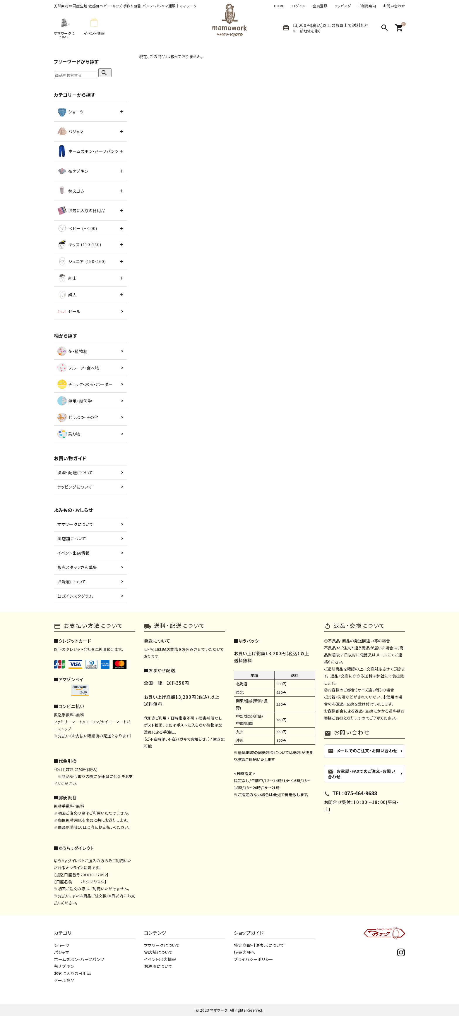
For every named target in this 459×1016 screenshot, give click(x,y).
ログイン (299, 6)
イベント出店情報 (73, 553)
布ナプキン (64, 966)
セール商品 (64, 980)
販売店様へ (245, 952)
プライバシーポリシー (253, 959)
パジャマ (61, 952)
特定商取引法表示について (259, 945)
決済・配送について (75, 472)
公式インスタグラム (75, 596)
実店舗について (71, 538)
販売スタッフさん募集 (77, 567)
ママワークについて (75, 524)
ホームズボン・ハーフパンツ (79, 959)
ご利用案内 (367, 6)
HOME (279, 6)
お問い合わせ (394, 6)
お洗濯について (71, 581)
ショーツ (61, 945)
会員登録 (320, 6)
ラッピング (343, 6)
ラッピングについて (74, 487)
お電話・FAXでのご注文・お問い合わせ (361, 773)
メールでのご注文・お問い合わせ (363, 750)
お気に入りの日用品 (72, 973)
